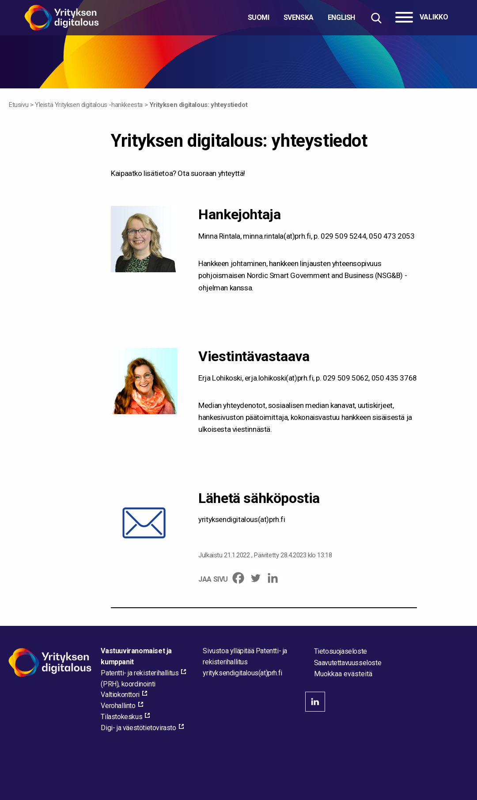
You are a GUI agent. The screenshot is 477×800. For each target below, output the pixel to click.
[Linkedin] (272, 578)
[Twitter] (255, 578)
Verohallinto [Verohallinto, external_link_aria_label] (118, 705)
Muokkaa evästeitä (343, 674)
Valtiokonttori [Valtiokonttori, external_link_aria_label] (120, 694)
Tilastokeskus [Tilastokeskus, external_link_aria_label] (121, 716)
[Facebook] (238, 578)
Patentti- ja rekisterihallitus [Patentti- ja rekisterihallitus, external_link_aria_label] (139, 673)
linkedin (315, 702)
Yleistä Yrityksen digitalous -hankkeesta (89, 105)
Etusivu (18, 105)
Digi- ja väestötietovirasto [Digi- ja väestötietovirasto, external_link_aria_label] (138, 728)
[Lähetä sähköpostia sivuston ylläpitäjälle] (242, 673)
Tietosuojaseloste (340, 651)
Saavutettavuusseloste (348, 663)
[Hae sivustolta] (376, 17)
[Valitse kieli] (301, 17)
